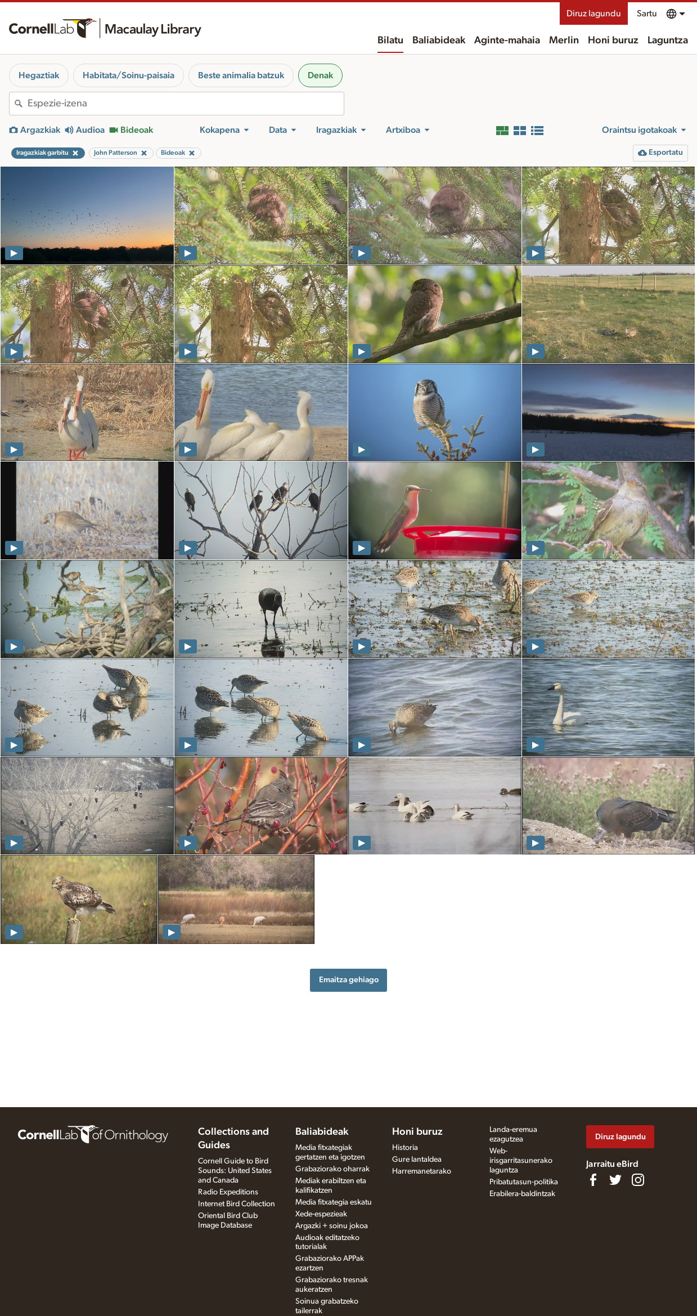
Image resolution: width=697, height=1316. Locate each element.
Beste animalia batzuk (241, 75)
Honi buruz (613, 40)
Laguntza (667, 40)
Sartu (647, 13)
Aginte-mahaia (507, 40)
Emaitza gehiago (349, 979)
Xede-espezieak (321, 1214)
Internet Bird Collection (236, 1204)
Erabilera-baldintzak (522, 1194)
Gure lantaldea (417, 1159)
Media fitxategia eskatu (333, 1202)
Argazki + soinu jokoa (331, 1226)
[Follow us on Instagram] (638, 1180)
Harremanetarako (421, 1171)
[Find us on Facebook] (593, 1180)
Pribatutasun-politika (523, 1182)
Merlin (564, 40)
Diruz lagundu (593, 13)
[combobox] (186, 103)
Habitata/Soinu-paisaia (128, 75)
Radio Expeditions (228, 1192)
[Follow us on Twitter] (615, 1180)
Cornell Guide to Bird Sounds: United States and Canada (235, 1170)
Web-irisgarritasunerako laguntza (520, 1160)
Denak (320, 75)
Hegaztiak (39, 75)
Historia (405, 1148)
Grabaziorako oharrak (332, 1169)
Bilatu (390, 40)
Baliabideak (438, 40)
